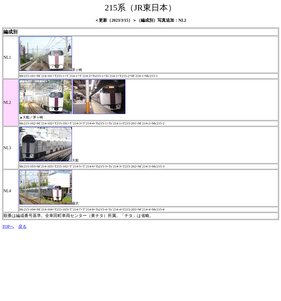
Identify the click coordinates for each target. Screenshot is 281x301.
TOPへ (8, 226)
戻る (22, 226)
